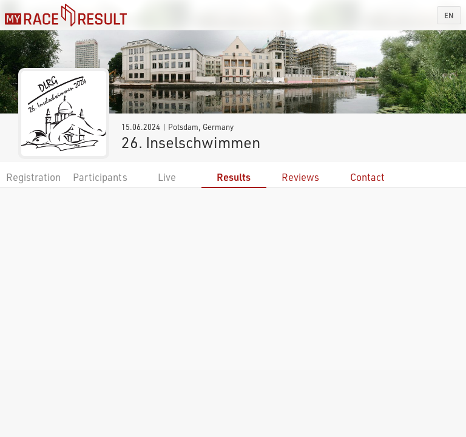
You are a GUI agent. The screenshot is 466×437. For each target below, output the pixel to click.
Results (234, 177)
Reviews (300, 177)
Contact (367, 177)
